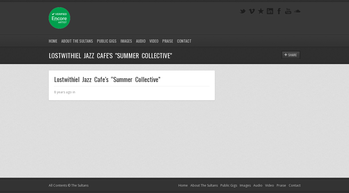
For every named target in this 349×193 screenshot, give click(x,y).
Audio (140, 41)
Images (126, 41)
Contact (184, 41)
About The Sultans (77, 41)
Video (153, 41)
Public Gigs (107, 41)
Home (53, 41)
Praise (167, 41)
